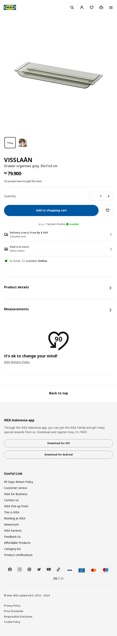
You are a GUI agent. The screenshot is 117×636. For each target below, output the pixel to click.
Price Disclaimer (14, 611)
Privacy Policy (12, 605)
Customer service (15, 488)
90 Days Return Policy (18, 482)
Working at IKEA (14, 518)
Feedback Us (12, 537)
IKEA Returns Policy (17, 362)
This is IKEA (11, 512)
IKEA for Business (15, 494)
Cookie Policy (12, 621)
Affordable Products (17, 543)
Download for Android (59, 454)
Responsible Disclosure (18, 616)
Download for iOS (58, 443)
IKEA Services (13, 530)
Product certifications (18, 555)
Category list (12, 549)
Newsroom (11, 524)
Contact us (11, 500)
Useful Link (13, 474)
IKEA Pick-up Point (16, 506)
